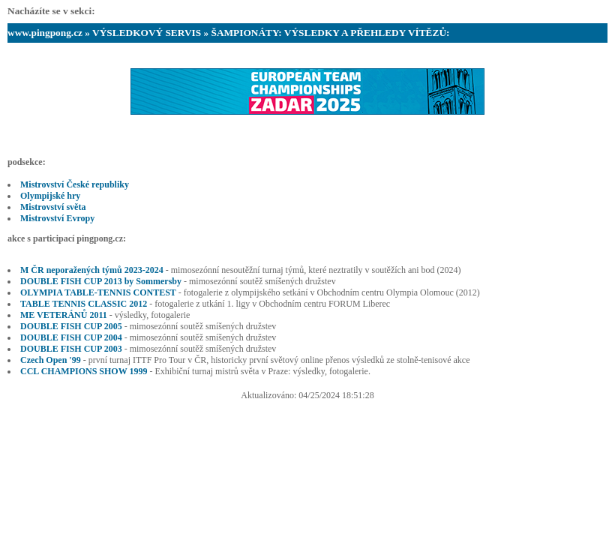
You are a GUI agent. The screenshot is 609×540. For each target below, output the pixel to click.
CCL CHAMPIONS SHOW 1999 (83, 371)
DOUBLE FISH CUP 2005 (71, 326)
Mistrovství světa (53, 207)
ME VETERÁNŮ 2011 (63, 315)
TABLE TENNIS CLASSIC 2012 (83, 303)
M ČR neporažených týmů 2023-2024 (92, 270)
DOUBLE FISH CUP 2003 (71, 349)
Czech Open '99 (50, 360)
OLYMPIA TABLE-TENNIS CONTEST (98, 292)
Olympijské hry (50, 195)
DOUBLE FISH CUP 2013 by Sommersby (101, 281)
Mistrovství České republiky (74, 184)
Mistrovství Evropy (57, 218)
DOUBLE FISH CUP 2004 (71, 337)
